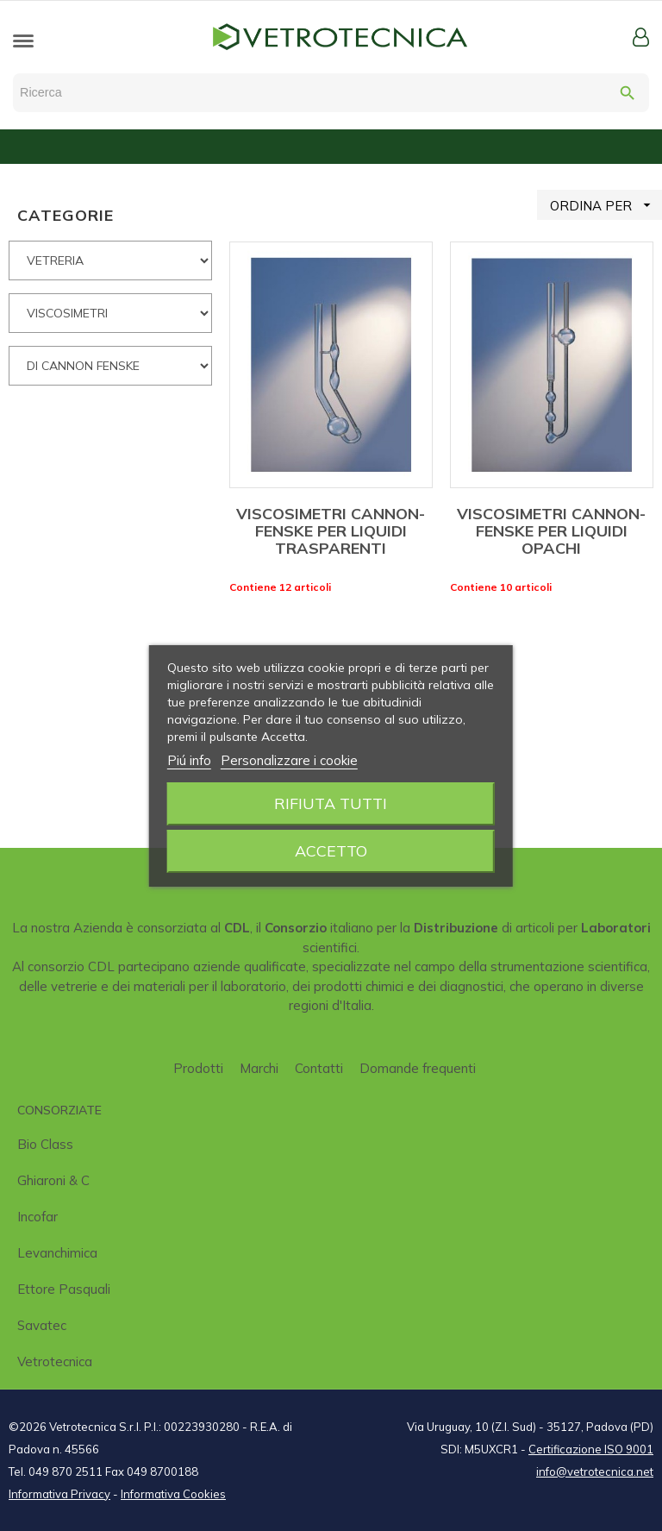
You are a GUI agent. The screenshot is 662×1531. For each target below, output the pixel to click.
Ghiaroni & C (53, 1180)
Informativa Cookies (173, 1494)
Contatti (319, 1068)
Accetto (331, 851)
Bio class (45, 1144)
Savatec (41, 1325)
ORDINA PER (606, 205)
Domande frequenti (417, 1068)
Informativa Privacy (59, 1494)
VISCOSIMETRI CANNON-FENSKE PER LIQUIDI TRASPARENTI (330, 531)
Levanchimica (57, 1253)
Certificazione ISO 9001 (590, 1449)
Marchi (259, 1068)
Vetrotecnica (54, 1361)
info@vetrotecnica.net (594, 1471)
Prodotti (198, 1068)
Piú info (189, 760)
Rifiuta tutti (330, 803)
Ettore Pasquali (63, 1289)
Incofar (37, 1216)
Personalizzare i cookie (289, 760)
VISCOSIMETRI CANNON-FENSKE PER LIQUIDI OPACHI (551, 531)
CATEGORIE (65, 215)
